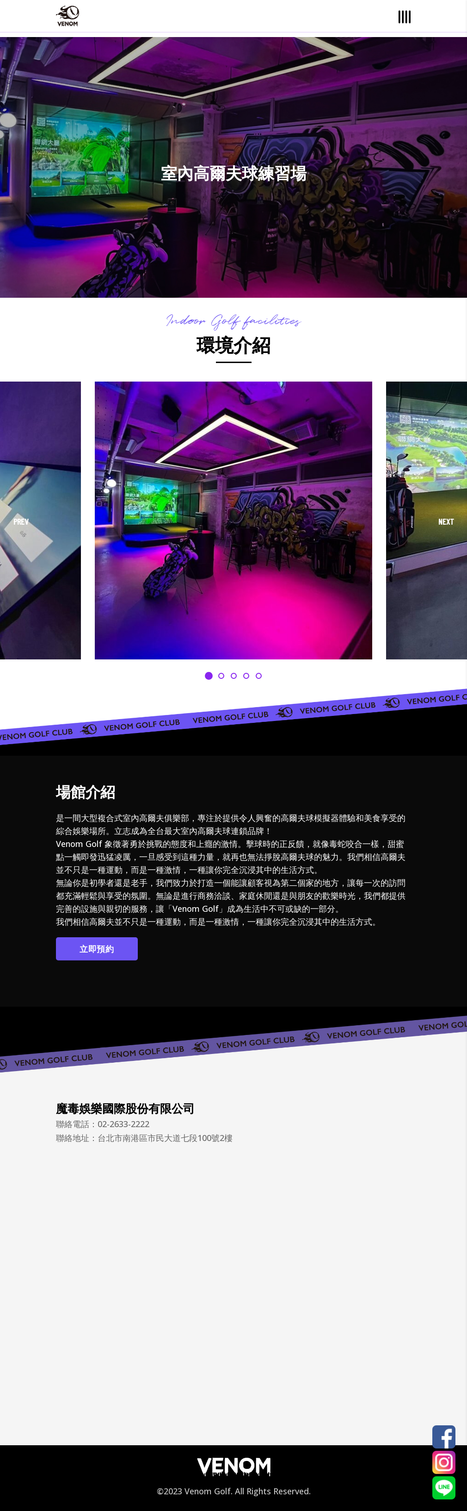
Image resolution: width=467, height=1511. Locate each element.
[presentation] (20, 521)
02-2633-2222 (123, 1123)
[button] (209, 675)
